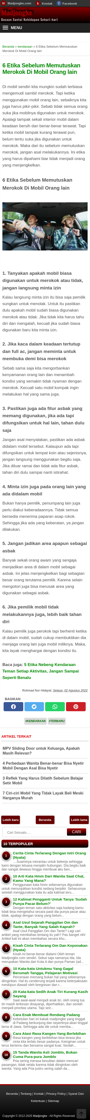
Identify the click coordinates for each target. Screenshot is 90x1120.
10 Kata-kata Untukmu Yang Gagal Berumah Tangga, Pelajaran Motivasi (45, 970)
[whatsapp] (55, 706)
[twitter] (34, 706)
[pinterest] (76, 706)
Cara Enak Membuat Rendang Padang (46, 1015)
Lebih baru (10, 820)
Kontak (47, 3)
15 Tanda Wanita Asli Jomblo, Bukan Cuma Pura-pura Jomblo (45, 1054)
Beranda (45, 820)
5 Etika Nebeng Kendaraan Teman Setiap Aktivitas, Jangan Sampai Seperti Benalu (40, 671)
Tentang (25, 1093)
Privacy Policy (56, 1093)
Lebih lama (79, 820)
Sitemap (53, 1101)
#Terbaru (57, 721)
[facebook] (13, 706)
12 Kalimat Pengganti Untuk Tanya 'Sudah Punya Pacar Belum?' (50, 901)
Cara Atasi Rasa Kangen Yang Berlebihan (49, 1033)
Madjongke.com (19, 3)
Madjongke (16, 13)
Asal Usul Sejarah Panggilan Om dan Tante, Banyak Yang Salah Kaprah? (45, 924)
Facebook (69, 3)
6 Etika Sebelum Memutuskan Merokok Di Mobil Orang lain (41, 68)
